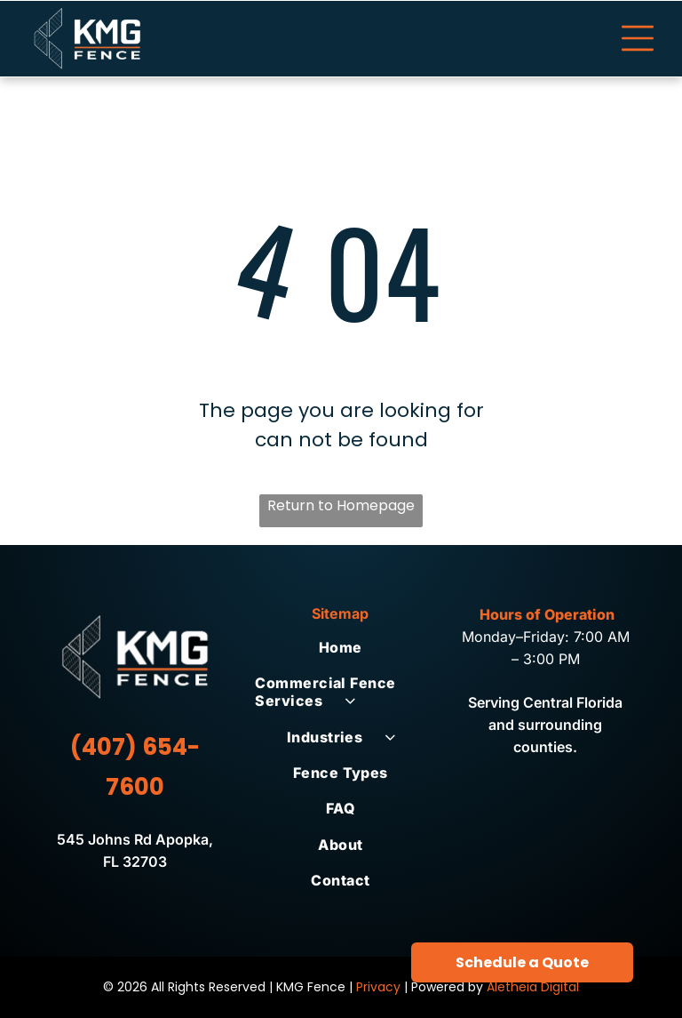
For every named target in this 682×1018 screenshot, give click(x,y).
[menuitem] (340, 647)
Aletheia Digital (533, 987)
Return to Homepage (341, 505)
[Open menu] (638, 38)
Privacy (378, 987)
